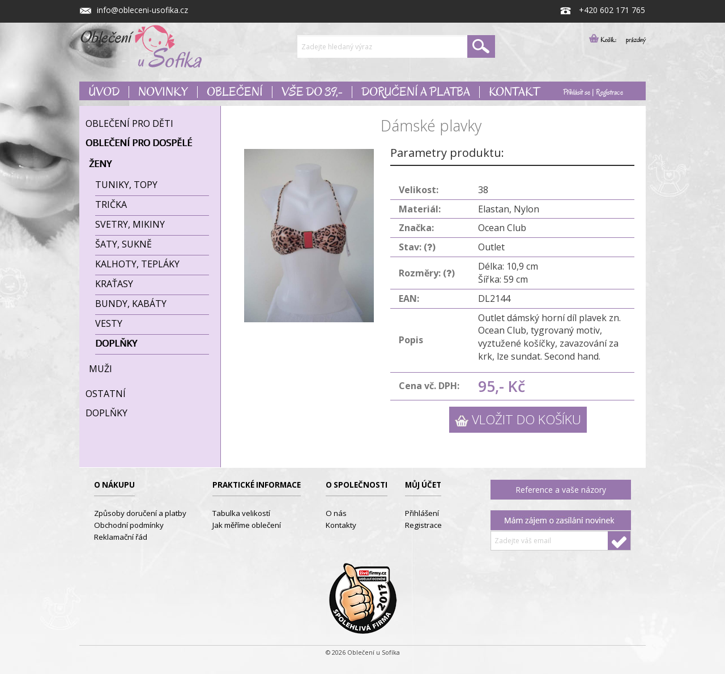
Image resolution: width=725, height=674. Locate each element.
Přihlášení (422, 513)
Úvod (104, 92)
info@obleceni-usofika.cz (134, 10)
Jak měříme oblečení (246, 525)
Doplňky (116, 343)
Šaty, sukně (123, 244)
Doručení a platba (415, 92)
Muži (100, 368)
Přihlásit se (576, 92)
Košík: (606, 39)
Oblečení (235, 92)
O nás (336, 513)
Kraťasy (114, 284)
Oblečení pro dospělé (139, 142)
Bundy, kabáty (131, 303)
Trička (111, 204)
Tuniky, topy (126, 184)
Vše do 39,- (312, 92)
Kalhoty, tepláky (137, 264)
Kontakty (341, 525)
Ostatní (106, 393)
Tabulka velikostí (241, 513)
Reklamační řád (120, 537)
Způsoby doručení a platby (140, 513)
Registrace (609, 92)
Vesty (108, 323)
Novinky (162, 92)
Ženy (100, 163)
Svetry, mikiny (130, 224)
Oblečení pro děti (129, 123)
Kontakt (514, 92)
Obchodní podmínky (129, 525)
